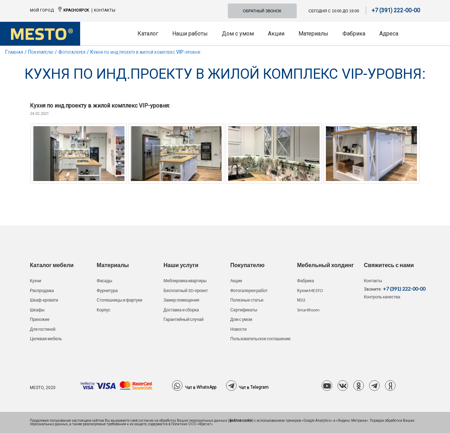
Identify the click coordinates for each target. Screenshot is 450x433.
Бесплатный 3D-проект (185, 290)
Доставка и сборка (181, 309)
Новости (238, 329)
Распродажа (42, 290)
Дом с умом (238, 33)
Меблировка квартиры (185, 280)
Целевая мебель (46, 338)
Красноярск (76, 10)
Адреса (388, 33)
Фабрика (353, 33)
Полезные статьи (246, 300)
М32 (301, 300)
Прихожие (40, 319)
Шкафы (37, 309)
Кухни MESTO (310, 290)
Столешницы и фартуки (119, 300)
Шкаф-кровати (44, 300)
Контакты (104, 10)
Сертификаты (243, 309)
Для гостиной (43, 329)
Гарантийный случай (183, 319)
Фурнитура (107, 290)
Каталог (147, 33)
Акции (276, 33)
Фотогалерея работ (249, 290)
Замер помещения (181, 300)
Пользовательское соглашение (260, 338)
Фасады (104, 280)
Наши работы (190, 33)
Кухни (35, 280)
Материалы (313, 33)
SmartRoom (308, 309)
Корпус (103, 309)
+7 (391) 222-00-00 (396, 10)
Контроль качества (382, 296)
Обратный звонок (262, 11)
